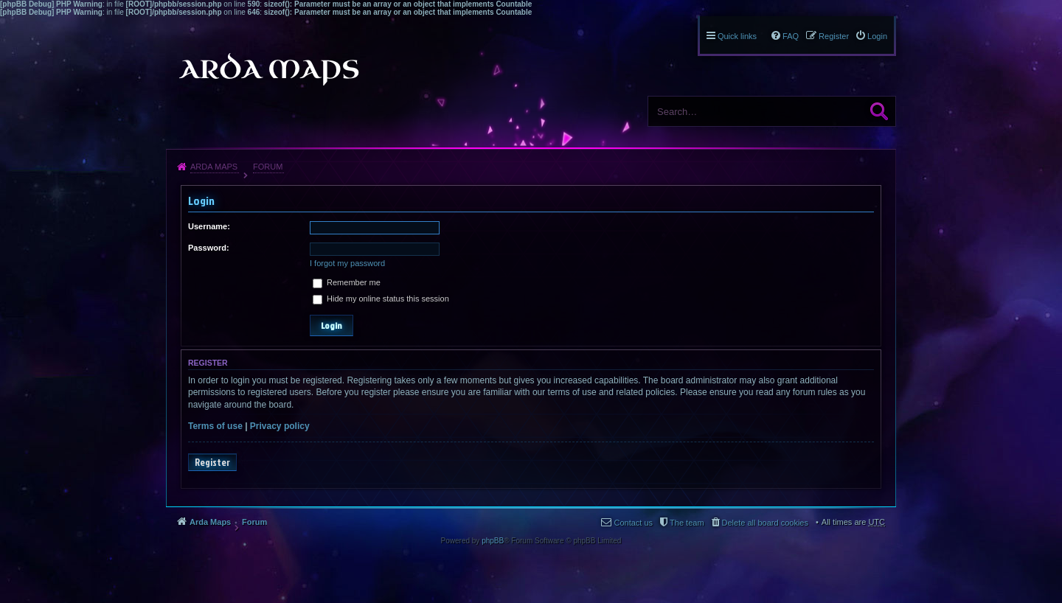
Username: (209, 226)
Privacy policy (280, 426)
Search (879, 111)
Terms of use (215, 426)
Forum (267, 166)
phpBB (493, 541)
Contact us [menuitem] (633, 522)
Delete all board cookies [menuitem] (765, 522)
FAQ (790, 36)
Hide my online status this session (381, 298)
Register (212, 462)
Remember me (347, 282)
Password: (208, 247)
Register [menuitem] (834, 36)
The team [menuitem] (687, 522)
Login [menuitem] (877, 36)
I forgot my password (347, 263)
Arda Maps (213, 166)
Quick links (737, 36)
